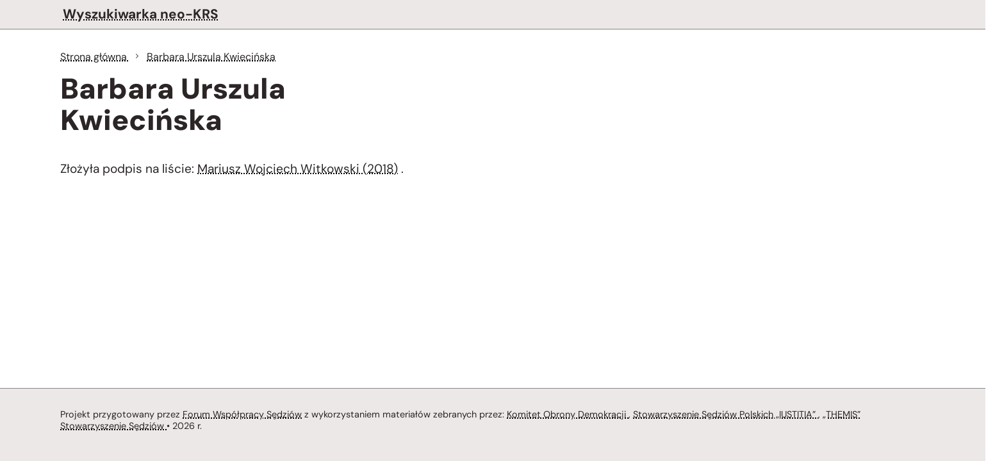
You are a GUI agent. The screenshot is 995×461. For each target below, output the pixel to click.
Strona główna (94, 56)
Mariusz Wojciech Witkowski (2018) (297, 169)
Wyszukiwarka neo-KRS (140, 13)
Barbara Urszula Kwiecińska (211, 56)
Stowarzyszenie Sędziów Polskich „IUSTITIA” (725, 414)
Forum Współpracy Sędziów (242, 414)
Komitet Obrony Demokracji (568, 414)
